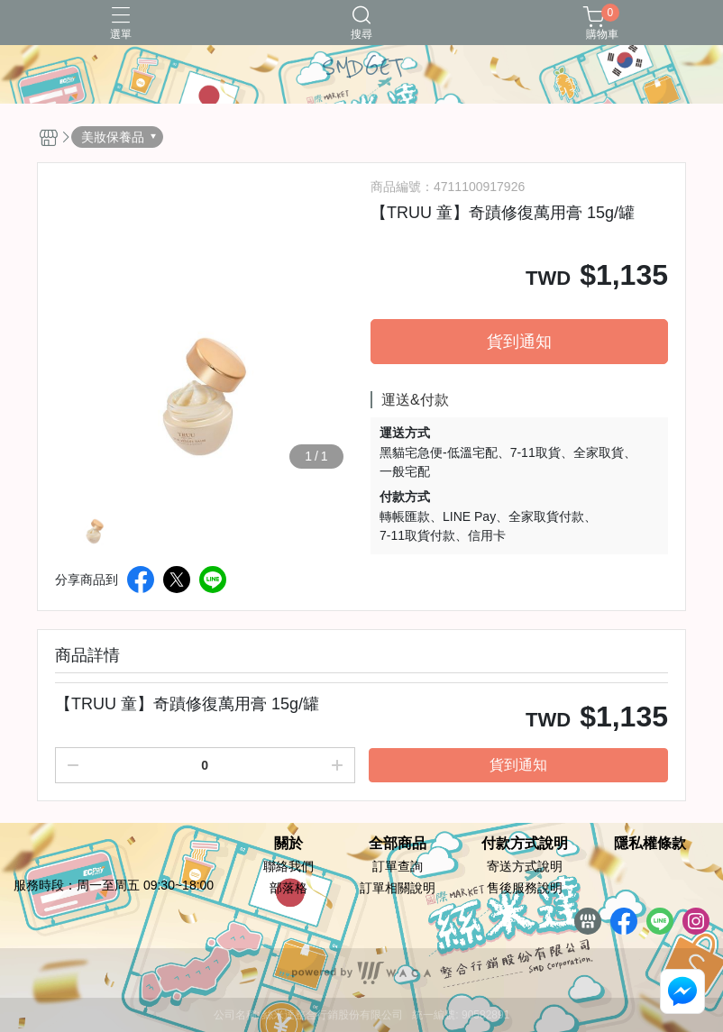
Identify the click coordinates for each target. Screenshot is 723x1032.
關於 (288, 843)
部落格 (288, 887)
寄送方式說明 (525, 866)
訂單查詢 (397, 866)
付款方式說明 (524, 843)
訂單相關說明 (397, 887)
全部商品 (397, 843)
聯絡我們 (288, 866)
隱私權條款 (650, 843)
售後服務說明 (525, 887)
